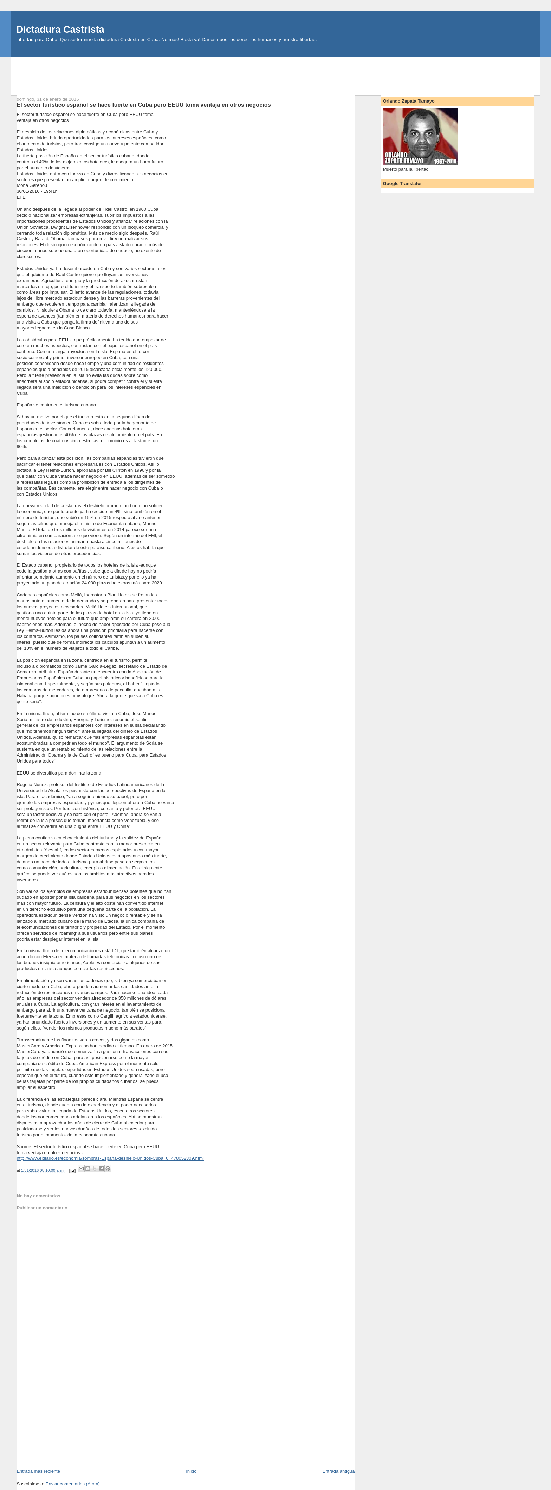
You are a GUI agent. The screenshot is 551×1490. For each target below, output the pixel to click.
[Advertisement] (275, 73)
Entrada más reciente (38, 1471)
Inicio (191, 1471)
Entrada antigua (339, 1471)
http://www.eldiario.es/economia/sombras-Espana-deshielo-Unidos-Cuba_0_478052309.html (110, 1158)
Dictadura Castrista (60, 29)
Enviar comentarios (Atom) (73, 1483)
